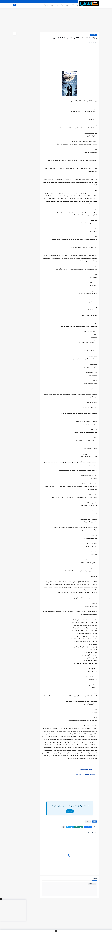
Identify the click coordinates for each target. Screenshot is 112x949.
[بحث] (14, 5)
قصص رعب (67, 5)
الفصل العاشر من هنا (86, 769)
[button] (88, 827)
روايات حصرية (60, 5)
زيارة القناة (69, 811)
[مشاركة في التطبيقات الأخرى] (63, 827)
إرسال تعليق (92, 884)
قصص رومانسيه (51, 5)
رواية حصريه (93, 34)
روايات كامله (75, 5)
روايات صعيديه (42, 5)
